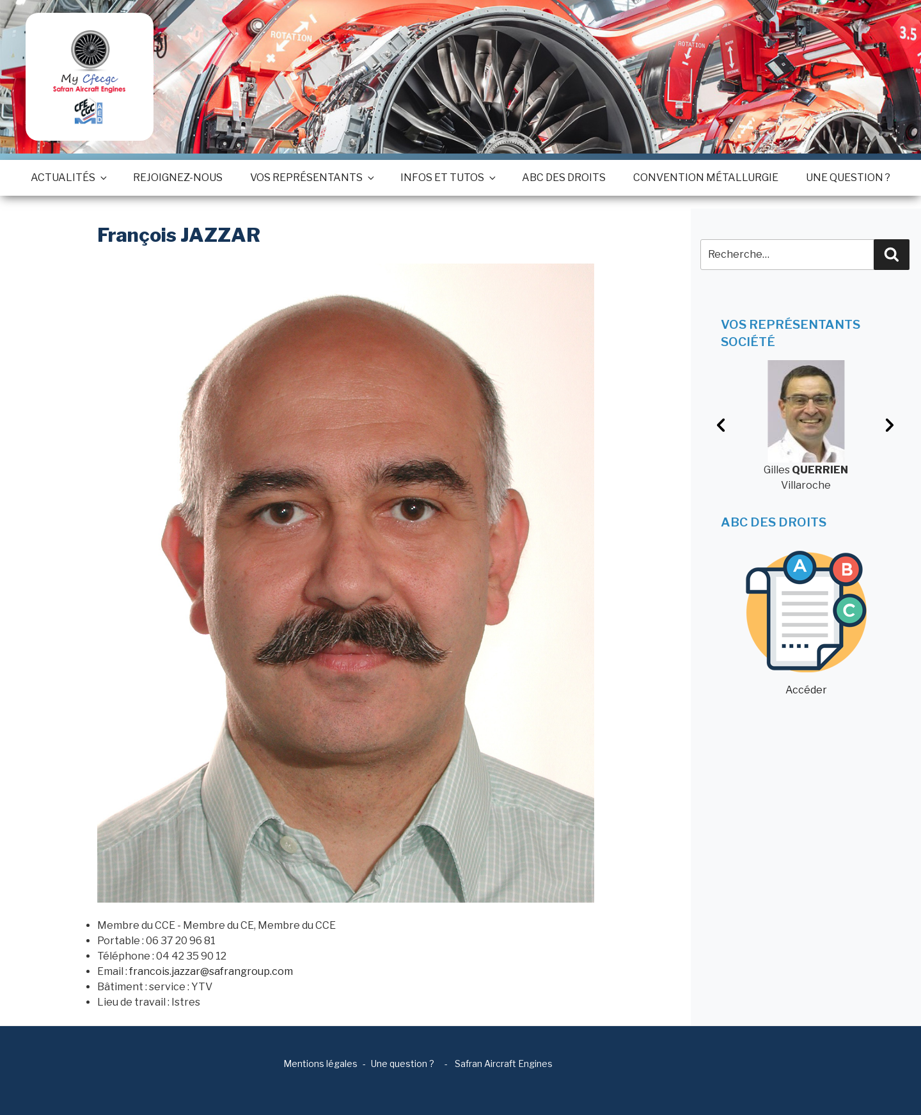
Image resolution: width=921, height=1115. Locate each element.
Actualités (68, 177)
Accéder (806, 623)
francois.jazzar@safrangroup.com (211, 971)
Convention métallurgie (705, 177)
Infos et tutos (447, 177)
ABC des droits (564, 177)
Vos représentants (311, 177)
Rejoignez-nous (178, 177)
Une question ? (848, 177)
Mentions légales (320, 1063)
